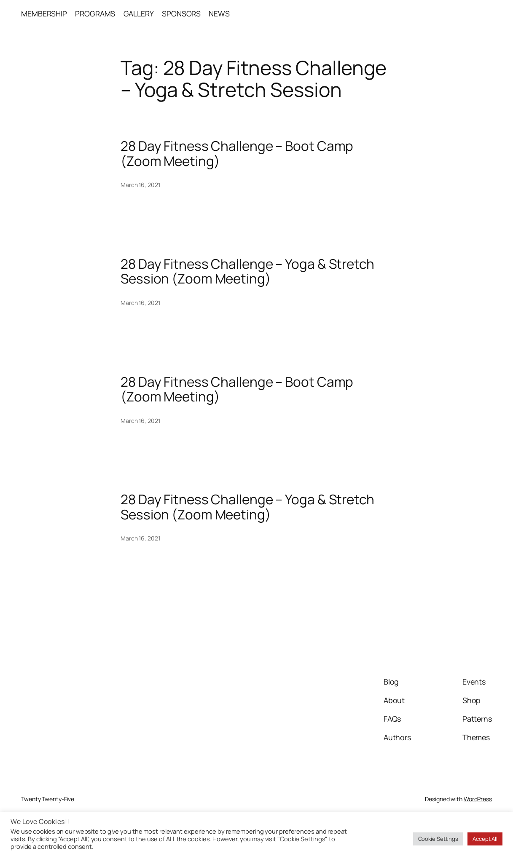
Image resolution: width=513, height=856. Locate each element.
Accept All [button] (485, 839)
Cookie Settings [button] (438, 839)
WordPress (478, 799)
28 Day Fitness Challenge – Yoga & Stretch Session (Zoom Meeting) (247, 271)
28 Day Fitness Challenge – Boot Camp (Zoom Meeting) (237, 153)
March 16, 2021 (140, 185)
